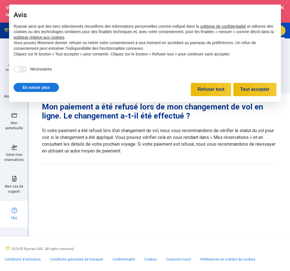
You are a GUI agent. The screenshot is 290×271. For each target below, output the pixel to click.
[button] (36, 87)
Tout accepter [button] (255, 89)
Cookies (150, 259)
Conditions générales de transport (76, 259)
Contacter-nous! (178, 259)
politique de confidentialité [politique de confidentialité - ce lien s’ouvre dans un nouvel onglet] (223, 26)
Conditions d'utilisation (23, 259)
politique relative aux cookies (39, 37)
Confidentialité (123, 259)
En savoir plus (36, 87)
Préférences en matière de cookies (227, 259)
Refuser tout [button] (211, 89)
